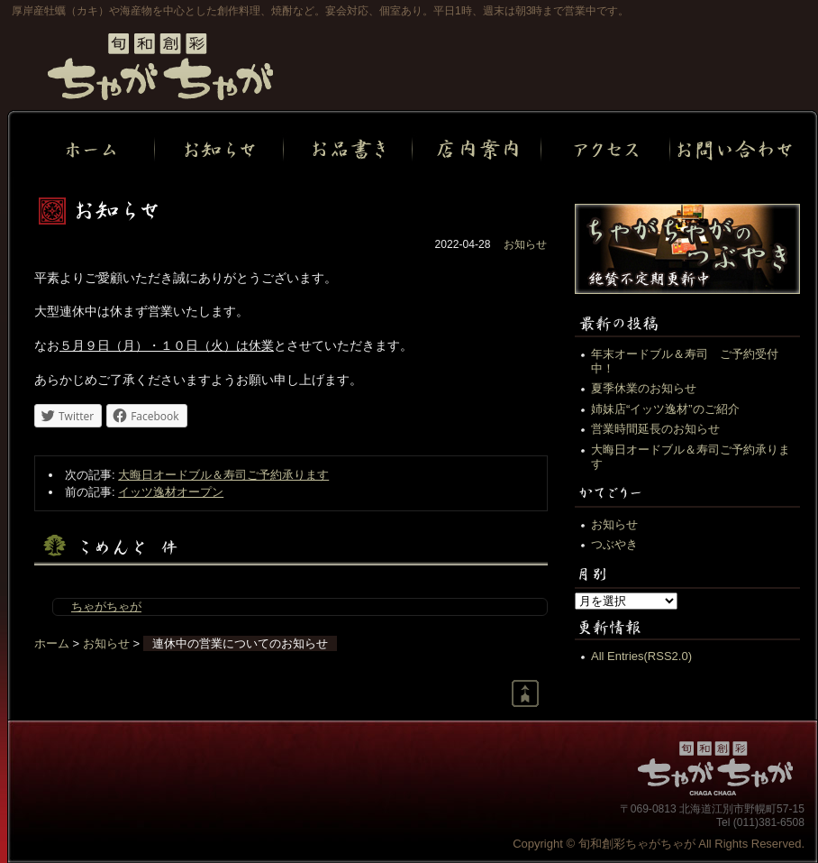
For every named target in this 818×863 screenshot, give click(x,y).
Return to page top (525, 693)
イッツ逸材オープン (170, 492)
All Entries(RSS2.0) (641, 656)
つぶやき (614, 544)
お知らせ (525, 244)
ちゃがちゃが (106, 606)
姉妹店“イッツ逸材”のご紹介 (665, 409)
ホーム (51, 643)
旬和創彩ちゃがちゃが (160, 66)
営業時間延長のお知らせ (655, 429)
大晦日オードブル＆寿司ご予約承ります (223, 475)
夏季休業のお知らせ (643, 388)
